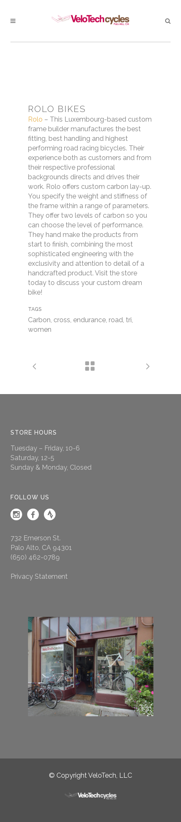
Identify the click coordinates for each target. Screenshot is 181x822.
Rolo (35, 119)
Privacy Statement (39, 576)
